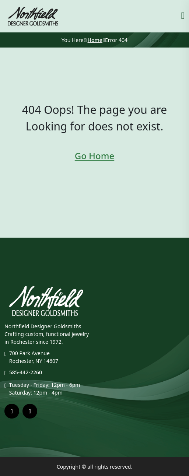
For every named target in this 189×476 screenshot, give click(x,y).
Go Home (94, 156)
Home (95, 39)
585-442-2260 (25, 372)
